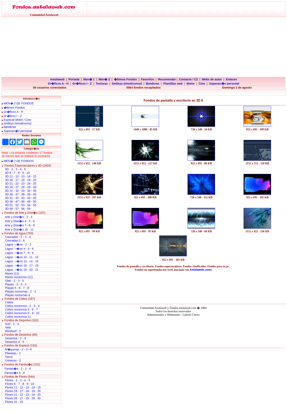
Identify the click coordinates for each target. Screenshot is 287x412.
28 (23, 187)
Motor (191, 83)
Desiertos (11, 338)
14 (28, 176)
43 (23, 198)
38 (23, 194)
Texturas (102, 83)
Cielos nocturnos (16, 305)
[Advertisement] (143, 47)
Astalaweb (57, 79)
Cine (202, 83)
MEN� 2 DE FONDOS (19, 103)
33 (23, 190)
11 (32, 229)
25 (34, 183)
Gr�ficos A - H (58, 83)
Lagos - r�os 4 (15, 248)
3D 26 (9, 187)
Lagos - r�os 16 (16, 265)
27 (17, 187)
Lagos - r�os (14, 244)
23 (23, 183)
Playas (9, 284)
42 (17, 198)
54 (28, 205)
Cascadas (11, 236)
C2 (196, 79)
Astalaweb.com (200, 269)
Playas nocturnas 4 (17, 295)
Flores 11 (11, 387)
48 (23, 201)
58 (23, 208)
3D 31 (9, 190)
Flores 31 (11, 401)
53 (23, 205)
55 (34, 205)
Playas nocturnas (16, 291)
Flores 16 (11, 391)
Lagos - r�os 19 (16, 269)
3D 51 (9, 205)
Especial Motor (13, 119)
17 (17, 180)
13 (23, 176)
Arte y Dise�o (14, 216)
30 (34, 187)
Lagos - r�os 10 (16, 257)
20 (34, 180)
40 (34, 194)
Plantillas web (173, 83)
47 (17, 201)
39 (28, 194)
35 (34, 190)
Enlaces (231, 79)
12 (17, 176)
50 (34, 201)
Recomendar (167, 79)
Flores (9, 380)
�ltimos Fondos (125, 79)
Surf (7, 323)
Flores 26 (11, 398)
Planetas (10, 353)
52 (17, 205)
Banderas (152, 83)
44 (28, 198)
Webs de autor (212, 79)
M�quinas (12, 349)
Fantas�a (11, 368)
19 (28, 180)
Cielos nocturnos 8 (17, 313)
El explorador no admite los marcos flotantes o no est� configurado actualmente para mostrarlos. (173, 331)
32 (17, 190)
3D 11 (9, 176)
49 (28, 201)
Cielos (9, 302)
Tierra (9, 356)
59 (28, 208)
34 (28, 190)
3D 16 (9, 180)
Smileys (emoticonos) (127, 83)
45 (34, 198)
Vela (8, 327)
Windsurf (11, 331)
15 (34, 176)
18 (23, 180)
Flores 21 (11, 394)
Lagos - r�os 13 (16, 261)
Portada (74, 79)
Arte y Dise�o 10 (16, 229)
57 (17, 208)
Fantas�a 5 (13, 372)
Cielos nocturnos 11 (18, 316)
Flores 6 (10, 383)
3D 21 (9, 183)
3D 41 (9, 198)
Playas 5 (10, 287)
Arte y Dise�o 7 (15, 225)
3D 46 (9, 201)
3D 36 (9, 194)
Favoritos (147, 79)
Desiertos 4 (13, 341)
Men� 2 (104, 79)
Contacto (185, 79)
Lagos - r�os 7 (15, 252)
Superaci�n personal (224, 83)
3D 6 (8, 172)
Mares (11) (12, 273)
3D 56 (9, 208)
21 (36, 269)
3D (7, 169)
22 (17, 183)
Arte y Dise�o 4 (16, 221)
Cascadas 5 (12, 240)
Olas (8, 280)
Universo (11, 360)
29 (28, 187)
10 (28, 172)
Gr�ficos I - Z (82, 83)
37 (17, 194)
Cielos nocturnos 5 (17, 309)
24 (28, 183)
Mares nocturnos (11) (19, 277)
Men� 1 (89, 79)
